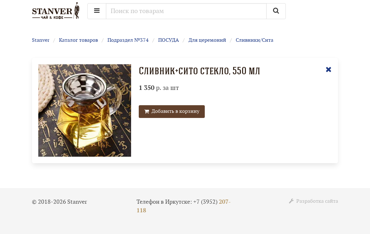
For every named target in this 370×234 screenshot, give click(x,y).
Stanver (40, 40)
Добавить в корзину (171, 111)
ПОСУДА (168, 40)
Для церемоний (207, 40)
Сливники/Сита (254, 40)
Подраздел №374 (128, 40)
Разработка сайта (313, 201)
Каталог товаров (78, 40)
